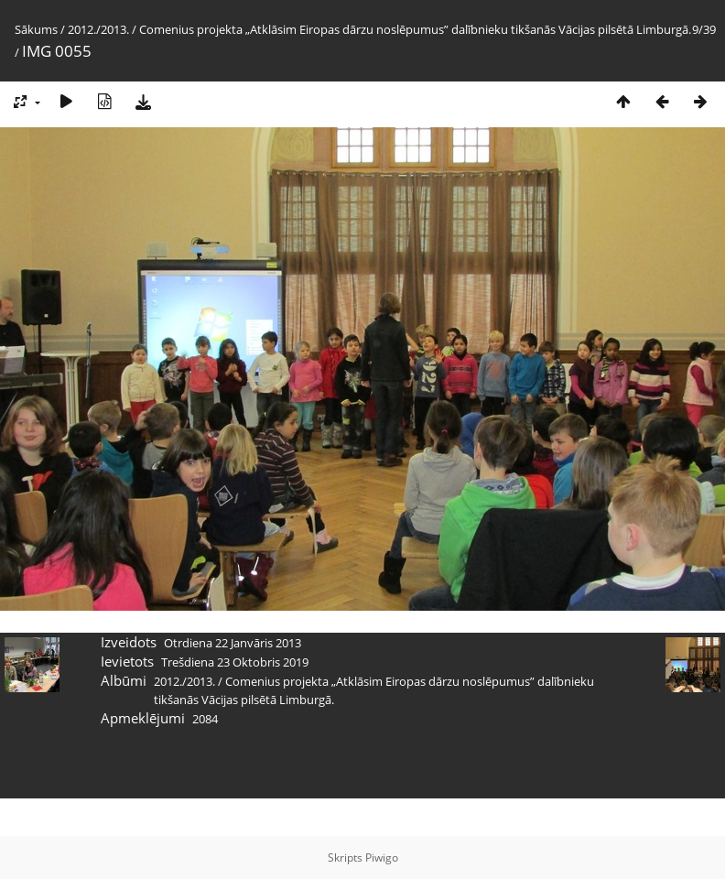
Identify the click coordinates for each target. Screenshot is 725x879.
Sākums (36, 29)
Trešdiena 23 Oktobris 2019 (234, 662)
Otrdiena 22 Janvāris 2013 (232, 643)
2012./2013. (98, 29)
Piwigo (381, 857)
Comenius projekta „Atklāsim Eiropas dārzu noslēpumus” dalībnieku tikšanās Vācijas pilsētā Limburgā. (415, 29)
